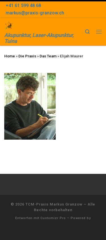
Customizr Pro (53, 218)
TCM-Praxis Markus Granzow (54, 204)
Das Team (48, 56)
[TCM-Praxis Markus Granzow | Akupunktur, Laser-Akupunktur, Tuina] (9, 25)
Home (9, 56)
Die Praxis (27, 56)
